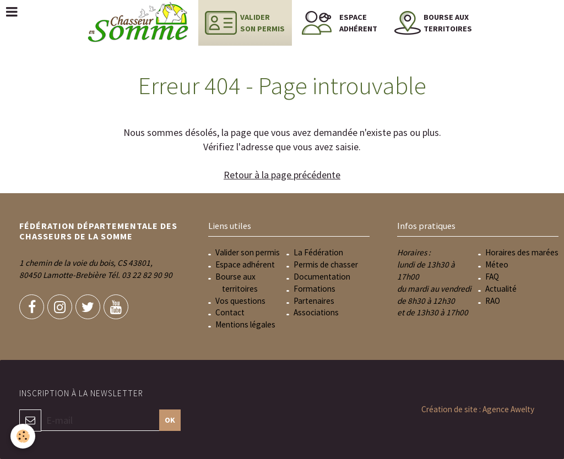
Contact (230, 312)
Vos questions (240, 301)
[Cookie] (23, 436)
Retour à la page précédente (282, 174)
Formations (314, 288)
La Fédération (318, 252)
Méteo (496, 264)
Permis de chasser (326, 264)
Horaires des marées (521, 252)
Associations (316, 312)
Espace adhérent (245, 264)
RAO (492, 301)
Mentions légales (245, 324)
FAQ (492, 276)
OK (170, 420)
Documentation (322, 276)
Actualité (501, 288)
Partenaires (314, 301)
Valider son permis (247, 252)
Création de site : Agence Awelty (477, 409)
